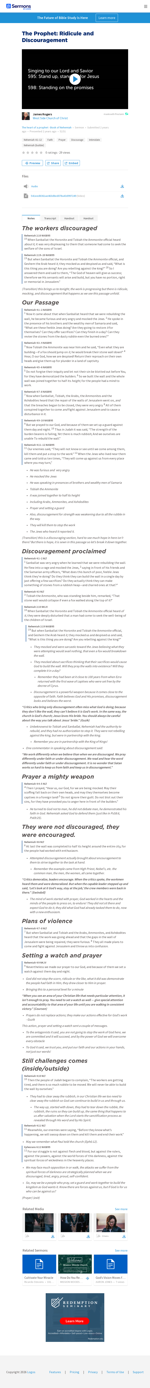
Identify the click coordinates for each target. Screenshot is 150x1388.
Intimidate (94, 139)
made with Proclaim (116, 114)
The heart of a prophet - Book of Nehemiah (46, 127)
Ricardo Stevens (34, 1282)
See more (121, 1209)
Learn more (106, 17)
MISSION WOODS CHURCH (75, 1282)
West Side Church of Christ (50, 118)
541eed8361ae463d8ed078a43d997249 (58, 196)
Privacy (93, 1372)
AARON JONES (104, 1282)
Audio (34, 186)
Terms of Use (115, 1372)
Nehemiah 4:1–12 (33, 139)
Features (55, 1372)
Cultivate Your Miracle (38, 1278)
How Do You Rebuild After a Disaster (83, 1278)
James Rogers (42, 114)
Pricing (74, 1372)
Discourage (77, 139)
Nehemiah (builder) (34, 145)
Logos (31, 1372)
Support (138, 1372)
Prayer (62, 139)
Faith (50, 139)
